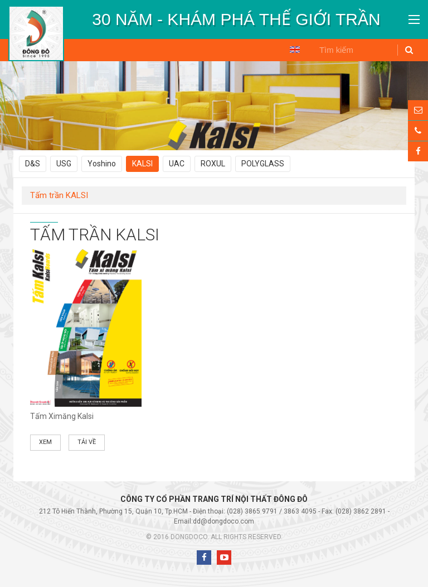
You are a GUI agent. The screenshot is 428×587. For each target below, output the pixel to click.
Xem (45, 442)
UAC (176, 163)
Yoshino (101, 163)
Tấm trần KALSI (59, 195)
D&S (32, 163)
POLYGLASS (262, 163)
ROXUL (213, 163)
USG (63, 163)
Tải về (86, 442)
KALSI (142, 163)
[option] (236, 19)
